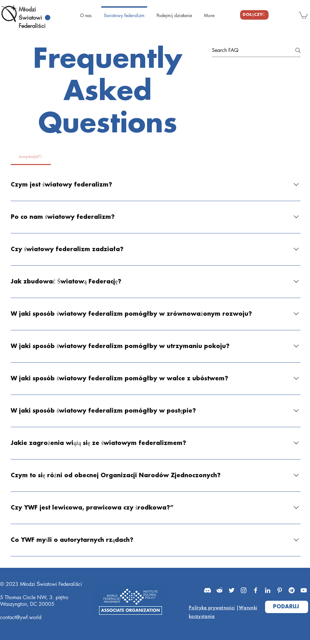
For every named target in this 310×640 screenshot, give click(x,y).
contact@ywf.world (20, 617)
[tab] (31, 157)
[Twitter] (231, 590)
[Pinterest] (279, 590)
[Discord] (207, 590)
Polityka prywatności (212, 607)
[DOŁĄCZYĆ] (254, 15)
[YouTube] (303, 590)
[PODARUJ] (286, 607)
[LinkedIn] (267, 590)
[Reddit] (219, 590)
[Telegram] (291, 590)
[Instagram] (243, 590)
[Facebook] (255, 590)
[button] (303, 15)
